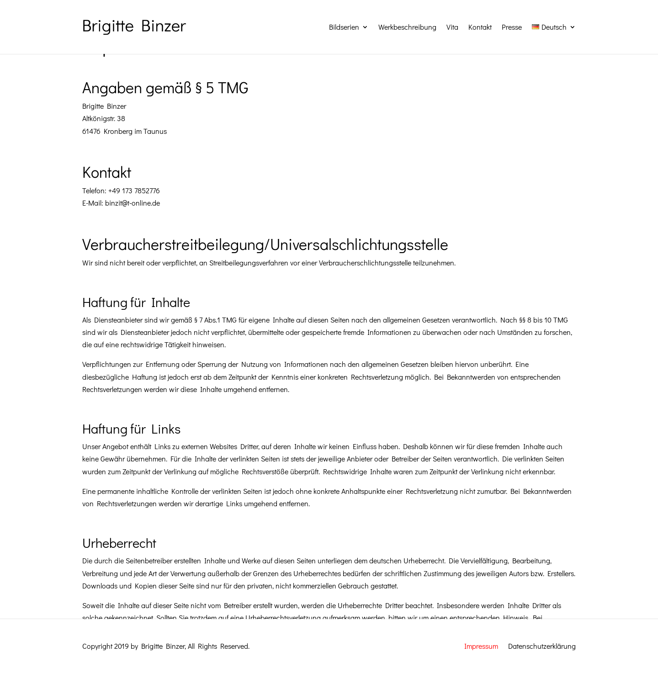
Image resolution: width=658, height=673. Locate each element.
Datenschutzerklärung (542, 645)
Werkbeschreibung (407, 27)
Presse (512, 27)
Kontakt (480, 27)
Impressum (481, 645)
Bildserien (344, 27)
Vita (452, 27)
